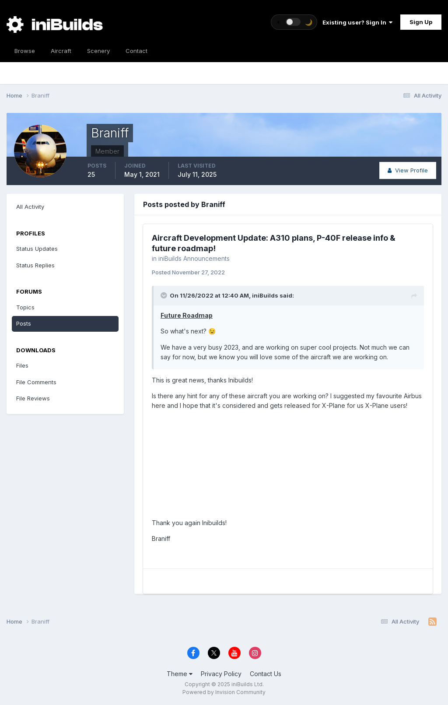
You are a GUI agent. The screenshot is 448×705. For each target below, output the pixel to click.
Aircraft (61, 50)
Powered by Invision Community (224, 692)
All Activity (30, 206)
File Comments (36, 382)
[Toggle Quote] (164, 295)
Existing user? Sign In (357, 22)
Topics (25, 307)
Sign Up (421, 21)
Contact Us (265, 673)
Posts (23, 323)
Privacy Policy (221, 673)
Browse (24, 50)
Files (22, 365)
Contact (136, 50)
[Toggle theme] (294, 22)
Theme (179, 673)
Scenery (98, 50)
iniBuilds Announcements (194, 258)
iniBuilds (265, 295)
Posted (188, 272)
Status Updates (37, 248)
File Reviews (33, 398)
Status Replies (35, 265)
